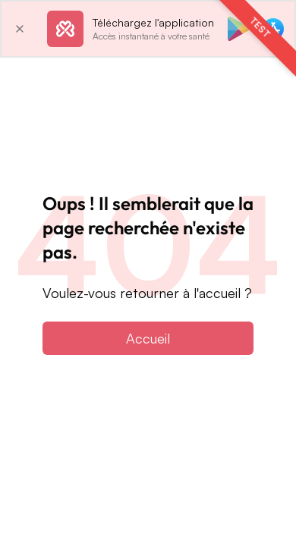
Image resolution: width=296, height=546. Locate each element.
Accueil (148, 338)
